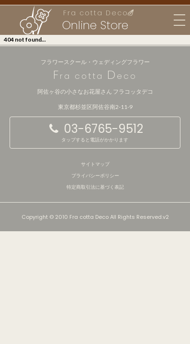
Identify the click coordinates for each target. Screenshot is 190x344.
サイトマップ (95, 164)
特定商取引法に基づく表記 (95, 187)
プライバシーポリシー (95, 175)
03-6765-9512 (95, 132)
